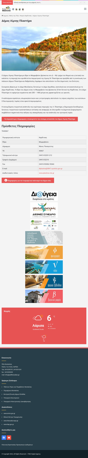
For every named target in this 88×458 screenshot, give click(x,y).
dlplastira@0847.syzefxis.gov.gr (50, 169)
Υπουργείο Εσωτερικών (11, 398)
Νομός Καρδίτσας (26, 16)
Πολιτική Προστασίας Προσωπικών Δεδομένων (17, 445)
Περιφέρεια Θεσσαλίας (11, 390)
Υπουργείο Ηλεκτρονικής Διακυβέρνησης (17, 401)
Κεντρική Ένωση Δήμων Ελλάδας (14, 394)
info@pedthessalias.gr (12, 375)
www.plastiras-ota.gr (46, 173)
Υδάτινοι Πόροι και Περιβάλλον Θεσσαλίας (18, 387)
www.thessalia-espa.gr (11, 421)
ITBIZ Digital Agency (34, 454)
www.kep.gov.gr (9, 424)
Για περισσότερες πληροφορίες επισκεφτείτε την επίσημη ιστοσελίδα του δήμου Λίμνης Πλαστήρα (39, 119)
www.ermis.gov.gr (9, 413)
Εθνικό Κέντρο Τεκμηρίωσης (13, 417)
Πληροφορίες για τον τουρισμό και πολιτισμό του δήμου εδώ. (27, 180)
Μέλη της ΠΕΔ (14, 16)
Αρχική (5, 16)
